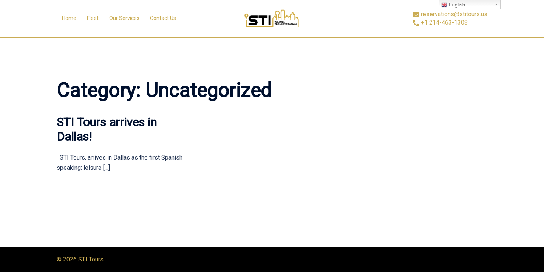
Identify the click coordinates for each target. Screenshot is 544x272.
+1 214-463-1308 (440, 23)
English (453, 5)
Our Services (124, 18)
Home (69, 18)
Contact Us (163, 18)
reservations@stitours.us (450, 14)
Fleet (93, 18)
